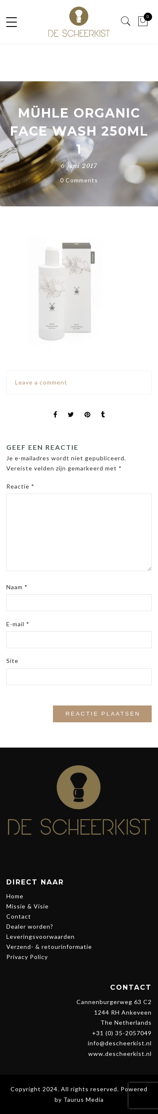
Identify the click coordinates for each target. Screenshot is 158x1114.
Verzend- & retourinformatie (49, 946)
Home (15, 896)
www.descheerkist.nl (120, 1053)
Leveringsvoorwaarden (40, 936)
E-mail (17, 624)
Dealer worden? (29, 926)
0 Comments (79, 180)
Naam (17, 586)
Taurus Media (83, 1099)
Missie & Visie (27, 906)
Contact (18, 916)
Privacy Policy (27, 956)
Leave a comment (41, 382)
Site (12, 660)
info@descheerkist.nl (120, 1043)
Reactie (20, 486)
